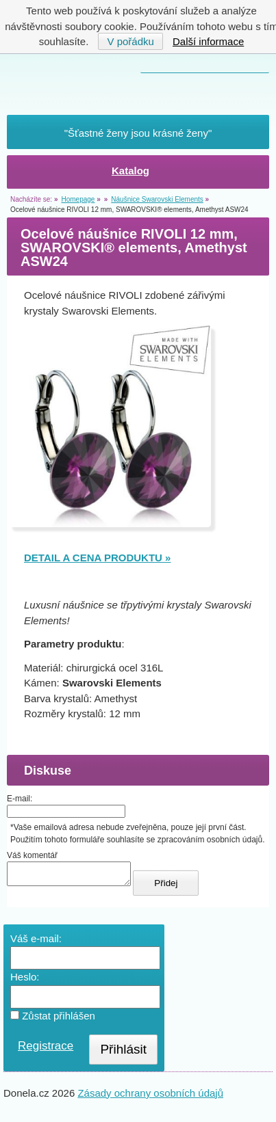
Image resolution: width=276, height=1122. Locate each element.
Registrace (45, 1049)
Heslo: (25, 981)
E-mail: (19, 798)
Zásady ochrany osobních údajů (150, 1097)
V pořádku (130, 41)
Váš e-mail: (36, 942)
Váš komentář (32, 855)
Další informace (208, 41)
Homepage (78, 199)
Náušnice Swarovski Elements (157, 199)
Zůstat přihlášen (52, 1020)
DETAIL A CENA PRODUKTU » (97, 557)
